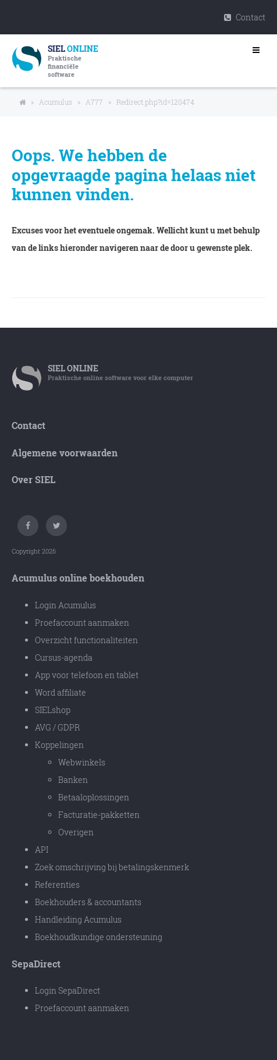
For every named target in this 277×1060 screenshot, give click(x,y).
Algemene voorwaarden (65, 452)
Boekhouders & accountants (88, 901)
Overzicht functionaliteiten (86, 640)
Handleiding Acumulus (78, 919)
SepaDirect (36, 964)
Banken (73, 779)
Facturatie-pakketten (99, 814)
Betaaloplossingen (93, 797)
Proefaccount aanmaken (82, 622)
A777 (94, 102)
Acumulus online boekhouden (78, 578)
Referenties (57, 884)
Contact (244, 17)
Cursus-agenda (64, 657)
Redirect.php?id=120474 (155, 102)
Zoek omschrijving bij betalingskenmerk (112, 867)
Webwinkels (81, 762)
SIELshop (52, 709)
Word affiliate (60, 692)
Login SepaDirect (67, 990)
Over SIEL (33, 479)
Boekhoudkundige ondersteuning (98, 936)
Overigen (76, 832)
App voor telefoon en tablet (86, 674)
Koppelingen (59, 744)
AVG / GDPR (57, 727)
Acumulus (55, 102)
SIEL (73, 368)
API (41, 849)
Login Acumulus (65, 605)
